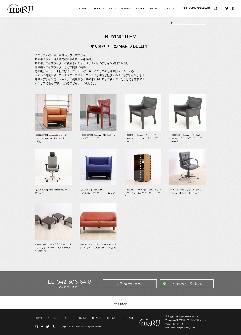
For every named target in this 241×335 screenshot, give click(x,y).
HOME (83, 8)
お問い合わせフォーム (129, 283)
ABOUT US (98, 8)
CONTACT (171, 8)
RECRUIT (155, 8)
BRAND (140, 8)
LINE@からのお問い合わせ (187, 283)
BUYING (126, 8)
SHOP (112, 8)
